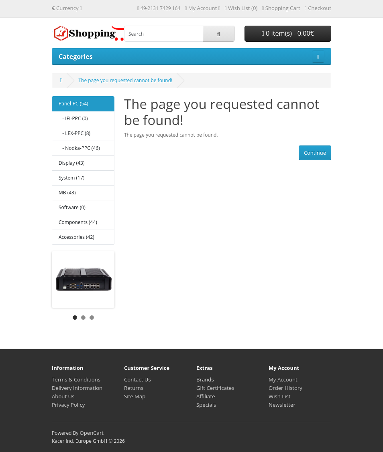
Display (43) (71, 162)
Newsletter (282, 404)
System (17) (71, 177)
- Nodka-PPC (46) (79, 148)
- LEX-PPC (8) (74, 133)
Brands (205, 379)
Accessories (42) (76, 237)
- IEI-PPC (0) (73, 118)
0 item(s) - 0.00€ (288, 33)
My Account (283, 379)
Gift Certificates (215, 387)
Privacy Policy (68, 404)
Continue (315, 152)
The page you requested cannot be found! (125, 80)
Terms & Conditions (76, 379)
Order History (285, 387)
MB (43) (67, 192)
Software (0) (72, 207)
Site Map (134, 396)
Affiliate (205, 396)
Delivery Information (77, 387)
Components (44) (78, 222)
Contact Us (137, 379)
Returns (133, 387)
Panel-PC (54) (73, 103)
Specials (206, 404)
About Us (63, 396)
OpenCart (91, 432)
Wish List (280, 396)
